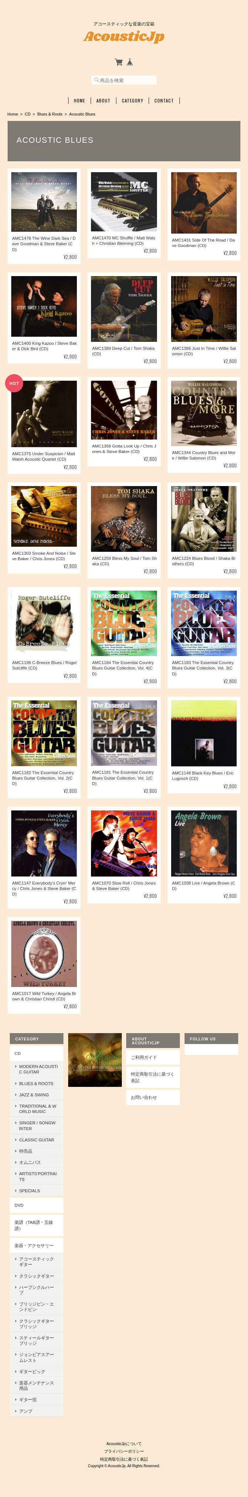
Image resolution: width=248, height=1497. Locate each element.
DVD (19, 1205)
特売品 (25, 1151)
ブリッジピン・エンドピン (36, 1307)
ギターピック (32, 1371)
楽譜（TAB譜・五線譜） (34, 1225)
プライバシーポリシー (124, 1451)
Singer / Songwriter (37, 1125)
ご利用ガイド (144, 1057)
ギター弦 (28, 1399)
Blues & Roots (50, 114)
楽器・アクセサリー (34, 1245)
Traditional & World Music (37, 1109)
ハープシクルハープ (36, 1290)
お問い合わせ (144, 1097)
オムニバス (30, 1162)
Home (79, 100)
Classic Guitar (36, 1139)
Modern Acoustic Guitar (38, 1069)
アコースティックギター (36, 1262)
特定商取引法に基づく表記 (152, 1077)
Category (132, 100)
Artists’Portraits (38, 1176)
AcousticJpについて (123, 1443)
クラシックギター (36, 1276)
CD (27, 114)
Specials (29, 1190)
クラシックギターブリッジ (36, 1324)
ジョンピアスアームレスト (36, 1357)
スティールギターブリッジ (36, 1340)
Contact (164, 100)
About (103, 100)
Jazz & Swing (34, 1094)
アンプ (25, 1411)
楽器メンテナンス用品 (36, 1385)
